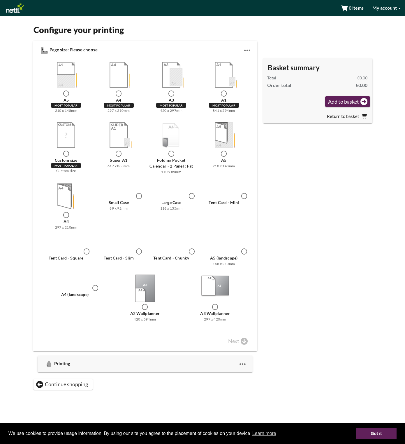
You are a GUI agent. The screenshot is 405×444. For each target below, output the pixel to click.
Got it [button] (376, 433)
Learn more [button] (264, 433)
